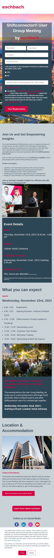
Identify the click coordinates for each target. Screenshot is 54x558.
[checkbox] (26, 74)
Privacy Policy (16, 540)
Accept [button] (22, 553)
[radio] (26, 72)
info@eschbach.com (12, 102)
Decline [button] (31, 553)
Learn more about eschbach (27, 508)
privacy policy (33, 93)
